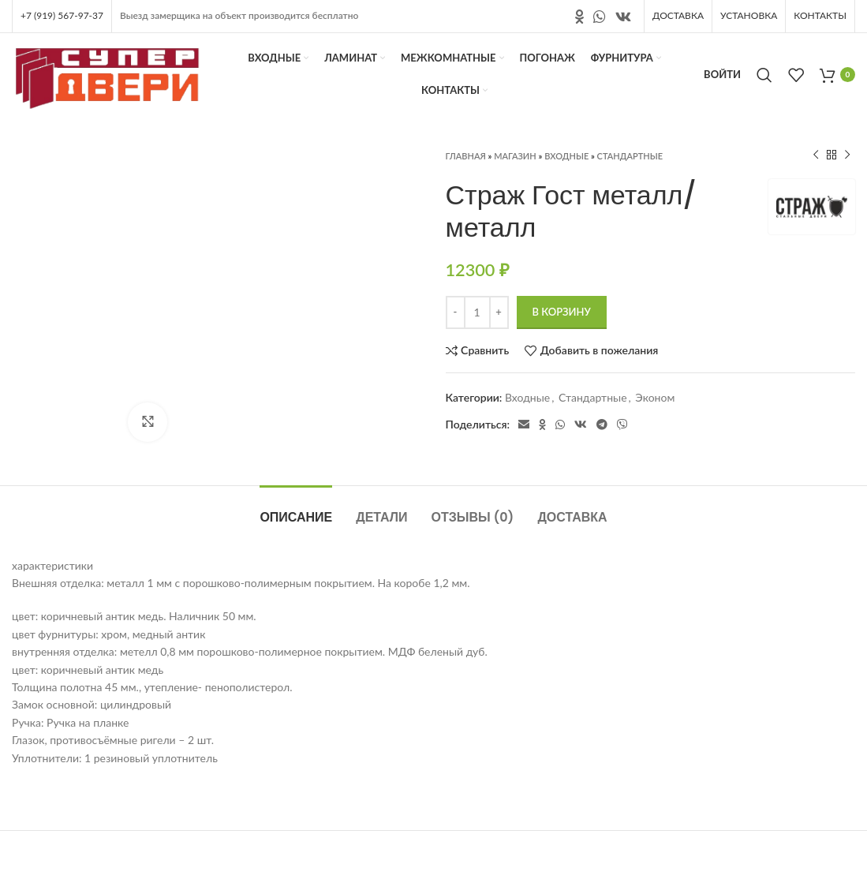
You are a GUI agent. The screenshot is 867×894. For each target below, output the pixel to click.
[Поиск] (764, 75)
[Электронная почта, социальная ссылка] (524, 424)
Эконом (655, 397)
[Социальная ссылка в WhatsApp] (600, 16)
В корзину (562, 311)
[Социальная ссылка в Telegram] (602, 424)
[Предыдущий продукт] (816, 155)
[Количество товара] (477, 312)
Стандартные (630, 156)
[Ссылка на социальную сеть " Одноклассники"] (579, 16)
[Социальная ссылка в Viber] (622, 424)
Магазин (515, 156)
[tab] (296, 509)
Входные (566, 156)
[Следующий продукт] (847, 155)
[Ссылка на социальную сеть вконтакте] (623, 16)
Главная (466, 156)
